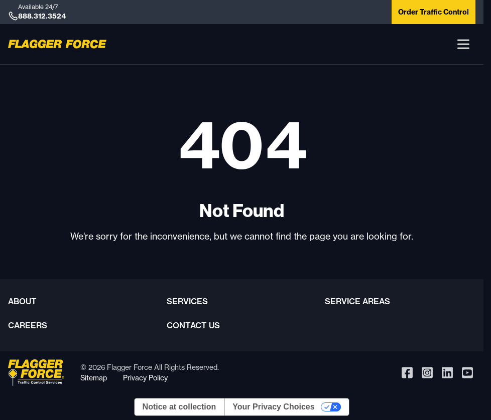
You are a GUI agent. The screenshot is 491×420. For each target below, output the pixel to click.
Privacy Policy (145, 377)
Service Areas (357, 301)
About (22, 301)
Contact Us (193, 325)
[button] (463, 44)
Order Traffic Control (433, 12)
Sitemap (93, 377)
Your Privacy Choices (273, 406)
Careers (27, 325)
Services (187, 301)
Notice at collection (179, 406)
